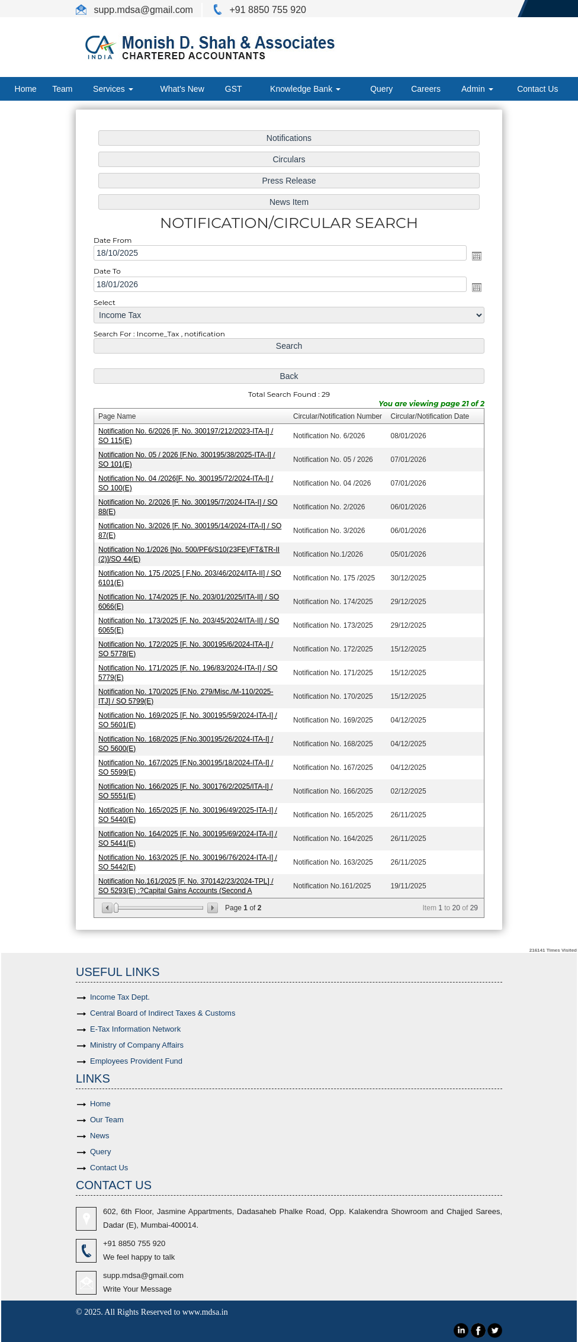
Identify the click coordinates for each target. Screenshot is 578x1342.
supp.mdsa (115, 10)
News (100, 1135)
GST (233, 89)
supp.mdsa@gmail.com (143, 1275)
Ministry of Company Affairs (137, 1045)
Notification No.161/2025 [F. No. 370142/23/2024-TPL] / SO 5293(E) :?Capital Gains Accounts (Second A (187, 882)
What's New (182, 89)
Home (26, 89)
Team (62, 89)
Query (381, 89)
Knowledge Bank (305, 89)
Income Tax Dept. (120, 997)
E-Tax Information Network (135, 1029)
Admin (477, 89)
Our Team (107, 1119)
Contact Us (537, 89)
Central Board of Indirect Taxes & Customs (162, 1013)
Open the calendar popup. (474, 259)
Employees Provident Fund (136, 1061)
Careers (426, 89)
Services (113, 89)
